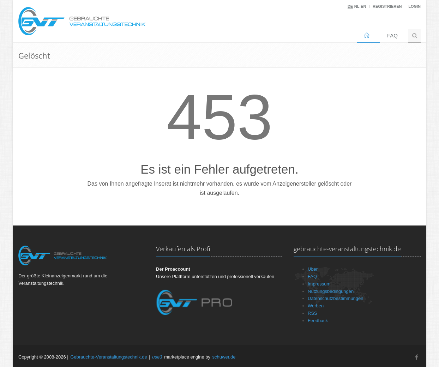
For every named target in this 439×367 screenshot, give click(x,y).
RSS (312, 313)
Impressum (319, 284)
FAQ (392, 35)
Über (313, 269)
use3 (157, 357)
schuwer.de (224, 357)
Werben (316, 305)
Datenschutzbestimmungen (335, 298)
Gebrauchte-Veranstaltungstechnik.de (108, 357)
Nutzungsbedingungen (331, 291)
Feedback (318, 320)
